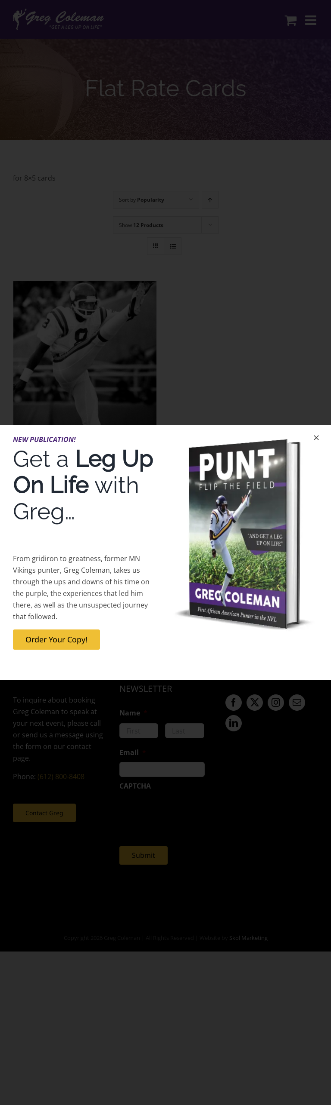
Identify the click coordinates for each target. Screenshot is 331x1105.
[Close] (316, 438)
